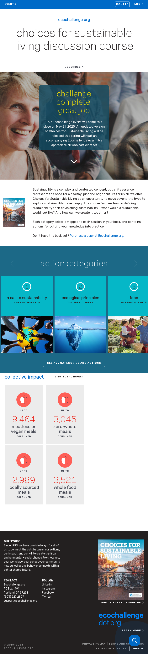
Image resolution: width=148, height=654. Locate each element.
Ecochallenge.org (74, 19)
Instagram (48, 588)
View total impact (69, 376)
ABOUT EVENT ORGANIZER (121, 602)
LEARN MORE (131, 630)
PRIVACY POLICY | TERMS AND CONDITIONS (113, 643)
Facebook (48, 592)
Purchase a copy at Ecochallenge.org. (97, 236)
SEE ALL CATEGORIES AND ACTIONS (74, 362)
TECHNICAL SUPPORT (111, 648)
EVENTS (10, 4)
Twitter (46, 596)
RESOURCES (72, 66)
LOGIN (139, 4)
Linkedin (47, 584)
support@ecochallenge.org (20, 600)
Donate (122, 4)
